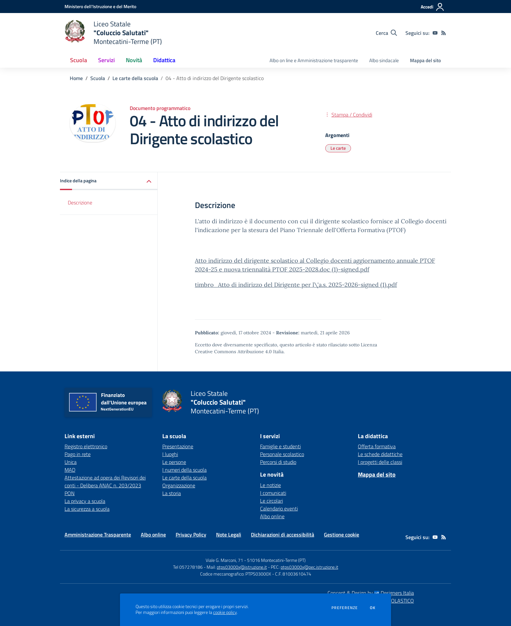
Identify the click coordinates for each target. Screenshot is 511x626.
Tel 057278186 (188, 566)
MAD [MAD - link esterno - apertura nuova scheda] (70, 470)
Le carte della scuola (135, 78)
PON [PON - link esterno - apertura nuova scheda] (70, 493)
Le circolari (271, 501)
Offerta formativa (377, 446)
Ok (373, 608)
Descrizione (80, 202)
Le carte (338, 148)
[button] (109, 181)
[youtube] (435, 33)
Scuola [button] (78, 60)
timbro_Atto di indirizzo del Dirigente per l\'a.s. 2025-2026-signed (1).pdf (296, 284)
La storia (171, 493)
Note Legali (228, 534)
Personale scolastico (282, 454)
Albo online (272, 516)
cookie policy (225, 612)
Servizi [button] (106, 60)
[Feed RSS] (443, 33)
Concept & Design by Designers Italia (371, 593)
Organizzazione (178, 485)
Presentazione (177, 446)
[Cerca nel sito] (386, 33)
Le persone (174, 462)
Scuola (97, 78)
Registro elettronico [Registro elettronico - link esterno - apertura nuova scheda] (86, 446)
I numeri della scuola (184, 470)
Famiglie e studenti (280, 446)
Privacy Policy (191, 534)
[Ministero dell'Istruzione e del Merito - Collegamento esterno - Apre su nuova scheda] (100, 6)
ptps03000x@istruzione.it (242, 566)
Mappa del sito (425, 60)
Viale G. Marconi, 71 (224, 560)
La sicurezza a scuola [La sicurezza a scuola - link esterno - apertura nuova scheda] (87, 509)
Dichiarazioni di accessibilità (282, 534)
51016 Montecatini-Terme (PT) (276, 560)
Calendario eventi (279, 508)
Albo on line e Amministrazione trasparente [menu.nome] (314, 60)
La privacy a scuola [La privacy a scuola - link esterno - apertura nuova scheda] (85, 501)
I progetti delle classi (380, 462)
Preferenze (344, 608)
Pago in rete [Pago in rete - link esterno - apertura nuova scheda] (78, 454)
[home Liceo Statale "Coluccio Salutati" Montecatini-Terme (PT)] (113, 33)
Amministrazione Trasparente (98, 534)
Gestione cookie (341, 534)
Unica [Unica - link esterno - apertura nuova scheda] (71, 462)
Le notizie (270, 485)
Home (76, 78)
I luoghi (170, 454)
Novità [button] (134, 60)
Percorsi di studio (278, 462)
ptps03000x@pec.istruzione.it (309, 566)
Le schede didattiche (380, 454)
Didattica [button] (164, 60)
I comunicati (273, 493)
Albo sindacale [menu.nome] (384, 60)
